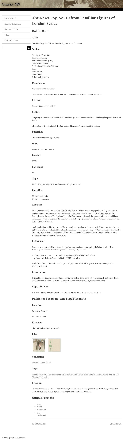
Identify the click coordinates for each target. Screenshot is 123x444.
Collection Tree (11, 40)
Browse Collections (13, 24)
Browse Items (10, 18)
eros (41, 374)
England (35, 374)
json (38, 412)
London (47, 374)
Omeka (22, 437)
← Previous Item (39, 423)
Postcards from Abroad (41, 362)
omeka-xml (41, 415)
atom (39, 404)
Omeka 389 (11, 4)
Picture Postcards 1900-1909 (83, 374)
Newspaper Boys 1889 (61, 374)
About (7, 35)
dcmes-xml (41, 409)
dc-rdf (39, 406)
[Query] (16, 48)
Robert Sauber (102, 374)
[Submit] (29, 48)
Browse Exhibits (11, 29)
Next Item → (115, 423)
